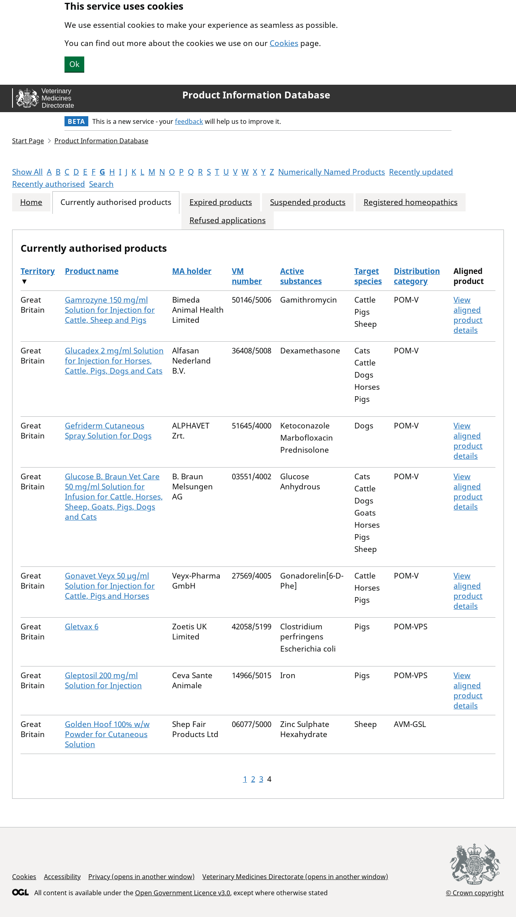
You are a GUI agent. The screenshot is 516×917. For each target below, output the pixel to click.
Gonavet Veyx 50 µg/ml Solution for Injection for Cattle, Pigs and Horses (110, 585)
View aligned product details (468, 315)
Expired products (220, 202)
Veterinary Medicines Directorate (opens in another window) (295, 876)
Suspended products (307, 202)
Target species (368, 276)
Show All (27, 172)
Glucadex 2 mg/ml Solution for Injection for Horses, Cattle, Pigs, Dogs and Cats (114, 360)
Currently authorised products (115, 202)
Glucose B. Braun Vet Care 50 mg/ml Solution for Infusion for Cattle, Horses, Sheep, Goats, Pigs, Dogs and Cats (114, 496)
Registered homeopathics (411, 202)
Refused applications (227, 220)
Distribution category (417, 276)
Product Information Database (256, 95)
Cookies (284, 43)
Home (31, 202)
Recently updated (421, 172)
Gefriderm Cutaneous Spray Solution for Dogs (108, 430)
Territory (38, 271)
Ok (74, 64)
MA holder (192, 271)
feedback (189, 121)
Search (101, 184)
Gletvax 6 (81, 626)
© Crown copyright (475, 892)
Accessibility (62, 876)
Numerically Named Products (331, 172)
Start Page (28, 140)
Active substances (301, 276)
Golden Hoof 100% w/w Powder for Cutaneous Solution (107, 734)
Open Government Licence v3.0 (182, 892)
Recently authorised (48, 184)
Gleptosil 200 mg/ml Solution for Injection (103, 680)
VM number (247, 276)
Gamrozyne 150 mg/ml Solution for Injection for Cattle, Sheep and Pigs (110, 310)
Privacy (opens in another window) (141, 876)
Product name (92, 271)
